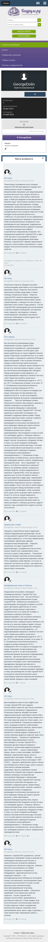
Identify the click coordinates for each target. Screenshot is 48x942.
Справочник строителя (11, 55)
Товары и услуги (8, 60)
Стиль (17, 933)
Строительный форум (11, 45)
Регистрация (24, 36)
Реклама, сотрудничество (12, 65)
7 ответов (20, 683)
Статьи (5, 50)
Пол (32, 181)
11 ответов (21, 511)
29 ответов (21, 253)
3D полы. (8, 178)
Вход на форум (24, 31)
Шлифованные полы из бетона (18, 585)
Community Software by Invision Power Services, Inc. (24, 938)
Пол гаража (9, 337)
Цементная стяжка (12, 525)
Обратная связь (27, 933)
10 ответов (21, 572)
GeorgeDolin (9, 261)
